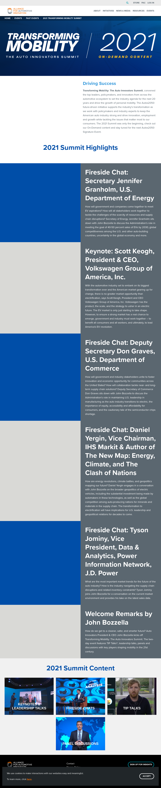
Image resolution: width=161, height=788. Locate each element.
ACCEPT (147, 776)
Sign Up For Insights (141, 764)
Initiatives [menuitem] (108, 10)
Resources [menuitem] (138, 10)
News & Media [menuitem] (123, 10)
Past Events (32, 18)
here (29, 779)
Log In (151, 2)
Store (136, 2)
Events (18, 18)
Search (127, 3)
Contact (70, 763)
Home (7, 18)
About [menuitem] (97, 10)
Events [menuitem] (150, 10)
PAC (144, 2)
